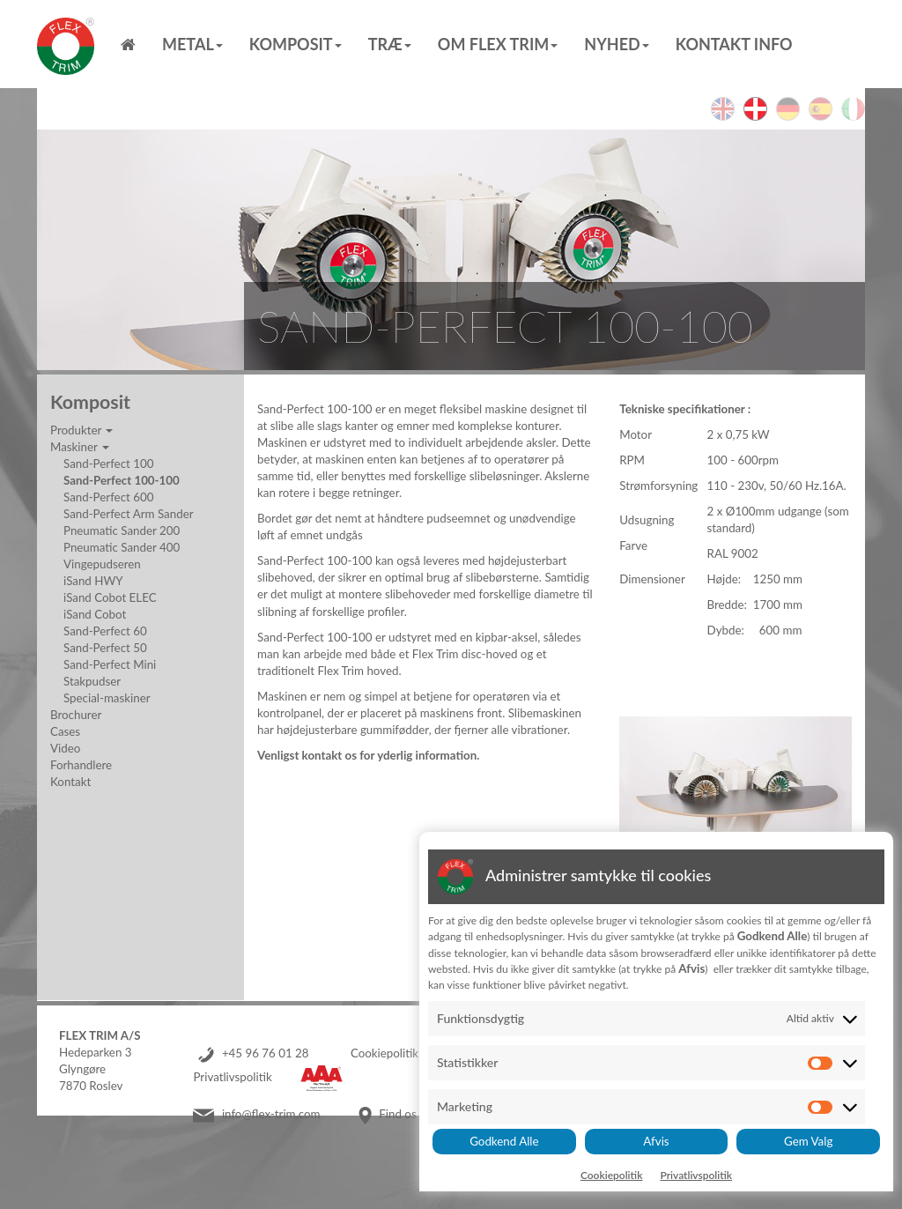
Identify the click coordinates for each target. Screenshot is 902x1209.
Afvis (656, 1141)
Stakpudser (92, 681)
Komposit (295, 44)
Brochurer (75, 715)
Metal (192, 44)
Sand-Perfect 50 (105, 648)
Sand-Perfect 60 (105, 631)
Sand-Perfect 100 (108, 463)
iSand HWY (93, 581)
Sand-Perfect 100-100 (121, 480)
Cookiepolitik (384, 1053)
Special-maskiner (107, 698)
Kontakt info (734, 44)
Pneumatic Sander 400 (121, 547)
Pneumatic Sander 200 (121, 530)
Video (65, 748)
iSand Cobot (94, 614)
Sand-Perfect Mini (109, 664)
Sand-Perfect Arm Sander (128, 514)
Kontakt (70, 782)
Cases (65, 731)
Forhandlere (81, 765)
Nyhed (616, 44)
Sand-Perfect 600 (108, 497)
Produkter (81, 430)
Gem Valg (808, 1141)
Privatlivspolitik (232, 1077)
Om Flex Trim (498, 44)
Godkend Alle (503, 1141)
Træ (389, 44)
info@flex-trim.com (271, 1114)
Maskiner (79, 447)
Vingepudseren (102, 564)
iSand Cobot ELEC (110, 597)
